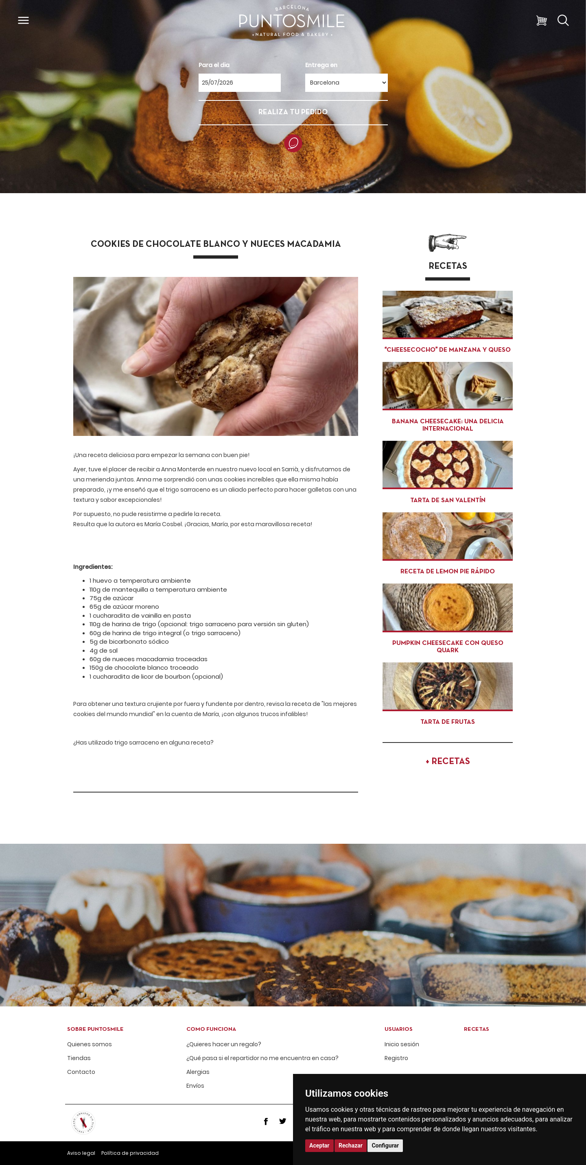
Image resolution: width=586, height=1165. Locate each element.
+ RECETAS (448, 762)
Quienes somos (89, 1044)
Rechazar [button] (351, 1145)
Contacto (81, 1072)
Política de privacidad (130, 1153)
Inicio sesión (402, 1044)
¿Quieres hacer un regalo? (223, 1044)
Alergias (198, 1072)
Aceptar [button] (319, 1145)
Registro (396, 1058)
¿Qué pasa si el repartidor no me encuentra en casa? (262, 1058)
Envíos (195, 1086)
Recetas (476, 1029)
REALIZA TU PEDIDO (293, 112)
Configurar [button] (385, 1145)
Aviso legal (81, 1153)
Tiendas (79, 1058)
